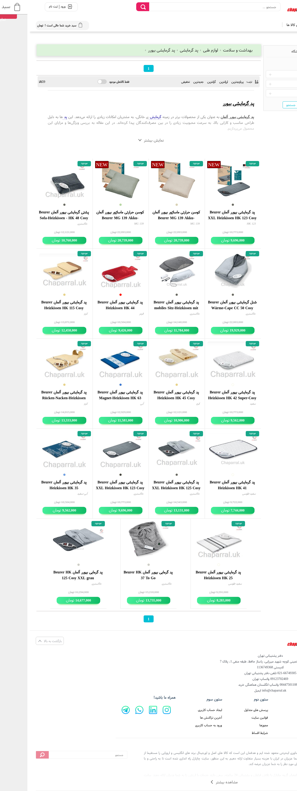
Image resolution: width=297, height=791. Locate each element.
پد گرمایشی (158, 50)
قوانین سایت (230, 717)
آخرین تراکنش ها (181, 717)
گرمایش (125, 116)
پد (35, 116)
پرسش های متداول (226, 709)
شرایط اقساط (230, 732)
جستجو (261, 105)
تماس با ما (277, 717)
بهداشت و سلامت (206, 50)
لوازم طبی (180, 50)
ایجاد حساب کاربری (180, 709)
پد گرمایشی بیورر (130, 50)
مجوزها (234, 725)
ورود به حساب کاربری (178, 725)
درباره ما (279, 725)
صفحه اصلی (276, 709)
